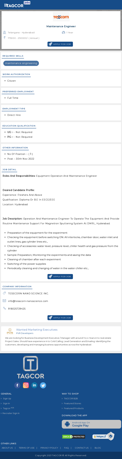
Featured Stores (71, 403)
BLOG (95, 447)
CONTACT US (79, 447)
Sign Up (6, 398)
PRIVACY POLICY (46, 447)
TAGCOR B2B (70, 398)
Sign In (5, 403)
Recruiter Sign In (10, 413)
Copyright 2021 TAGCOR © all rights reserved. (61, 455)
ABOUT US (7, 447)
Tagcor (7, 408)
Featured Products (73, 408)
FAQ (63, 447)
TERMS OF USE (23, 447)
